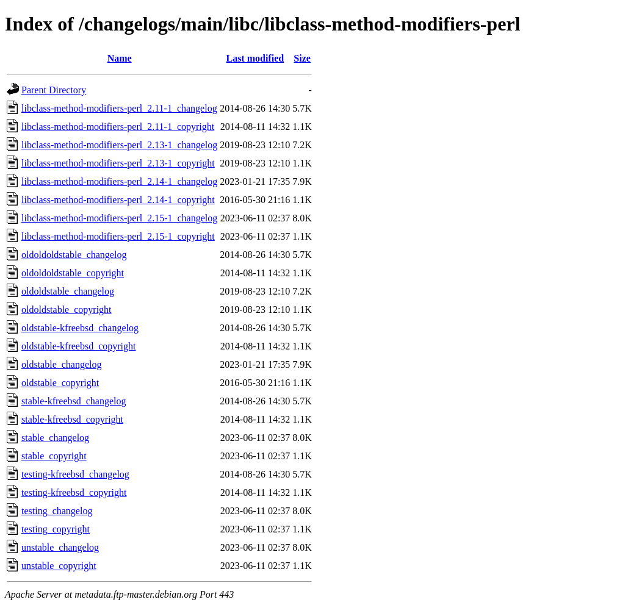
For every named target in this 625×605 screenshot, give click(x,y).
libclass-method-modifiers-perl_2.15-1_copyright (118, 236)
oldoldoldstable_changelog (73, 254)
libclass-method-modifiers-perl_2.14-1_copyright (118, 200)
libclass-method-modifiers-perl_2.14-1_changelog (119, 181)
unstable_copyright (58, 565)
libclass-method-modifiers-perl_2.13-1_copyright (118, 163)
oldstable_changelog (61, 364)
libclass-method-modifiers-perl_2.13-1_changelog (119, 145)
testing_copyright (55, 529)
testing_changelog (56, 511)
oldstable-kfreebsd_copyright (78, 346)
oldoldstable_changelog (67, 291)
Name (119, 58)
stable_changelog (55, 437)
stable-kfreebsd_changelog (73, 401)
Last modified (255, 58)
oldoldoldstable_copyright (72, 273)
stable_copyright (54, 456)
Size (302, 58)
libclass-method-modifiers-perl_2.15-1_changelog (119, 218)
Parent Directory (53, 90)
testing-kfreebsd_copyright (73, 492)
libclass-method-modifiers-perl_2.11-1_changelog (119, 108)
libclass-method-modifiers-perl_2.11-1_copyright (117, 126)
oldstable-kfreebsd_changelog (80, 328)
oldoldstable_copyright (66, 309)
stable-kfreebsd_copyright (72, 419)
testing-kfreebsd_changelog (75, 474)
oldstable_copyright (60, 383)
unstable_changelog (60, 547)
